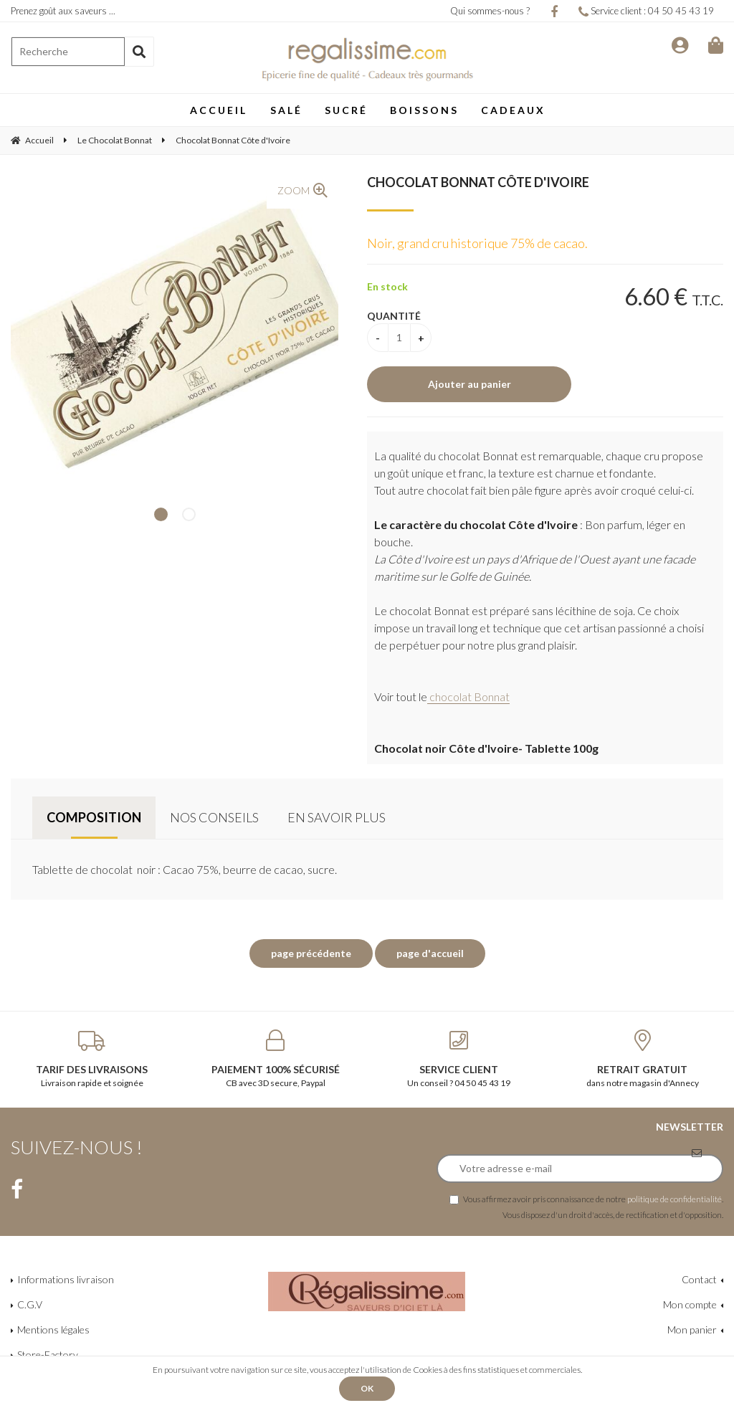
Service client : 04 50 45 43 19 (646, 10)
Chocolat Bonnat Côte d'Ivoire (478, 182)
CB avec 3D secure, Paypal (275, 1058)
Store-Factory (47, 1354)
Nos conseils (214, 817)
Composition (94, 817)
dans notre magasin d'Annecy (642, 1058)
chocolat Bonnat (468, 696)
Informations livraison (65, 1279)
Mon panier (692, 1329)
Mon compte (690, 1304)
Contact (699, 1279)
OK (367, 1388)
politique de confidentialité (674, 1199)
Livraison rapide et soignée (92, 1058)
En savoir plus (336, 817)
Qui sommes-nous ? (490, 10)
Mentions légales (53, 1329)
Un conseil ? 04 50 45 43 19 (459, 1058)
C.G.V (29, 1304)
